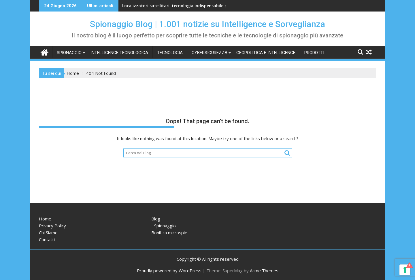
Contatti (47, 239)
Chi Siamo (48, 232)
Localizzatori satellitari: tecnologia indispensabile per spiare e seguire (193, 5)
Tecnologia (170, 52)
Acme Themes (264, 270)
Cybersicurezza (209, 52)
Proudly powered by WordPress (169, 270)
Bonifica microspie (169, 232)
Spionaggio (69, 52)
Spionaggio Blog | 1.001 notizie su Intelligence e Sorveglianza (207, 24)
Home (45, 219)
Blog (155, 219)
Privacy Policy (52, 225)
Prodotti (314, 52)
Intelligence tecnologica (119, 52)
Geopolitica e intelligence (265, 52)
